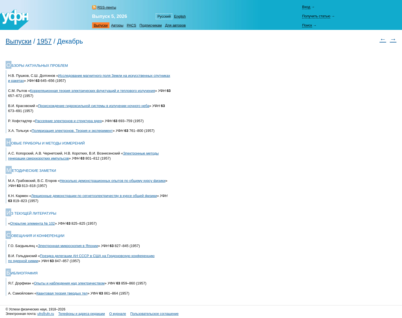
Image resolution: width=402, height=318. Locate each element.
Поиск (307, 25)
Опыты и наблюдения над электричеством (69, 283)
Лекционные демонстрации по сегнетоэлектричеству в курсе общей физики (94, 196)
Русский (164, 16)
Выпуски (101, 25)
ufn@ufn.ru (45, 314)
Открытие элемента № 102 (32, 223)
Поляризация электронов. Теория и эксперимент (72, 131)
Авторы (117, 25)
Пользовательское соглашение (154, 314)
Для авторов (175, 25)
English (180, 16)
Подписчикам (151, 25)
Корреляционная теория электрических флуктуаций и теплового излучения (92, 91)
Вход (306, 7)
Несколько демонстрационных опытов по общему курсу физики (113, 181)
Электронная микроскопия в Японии (68, 246)
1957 (44, 41)
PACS (131, 25)
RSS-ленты (106, 7)
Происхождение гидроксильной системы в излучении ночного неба (93, 106)
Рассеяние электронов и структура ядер (68, 121)
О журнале (117, 314)
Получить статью (316, 16)
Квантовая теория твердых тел (61, 293)
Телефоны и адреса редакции (81, 314)
